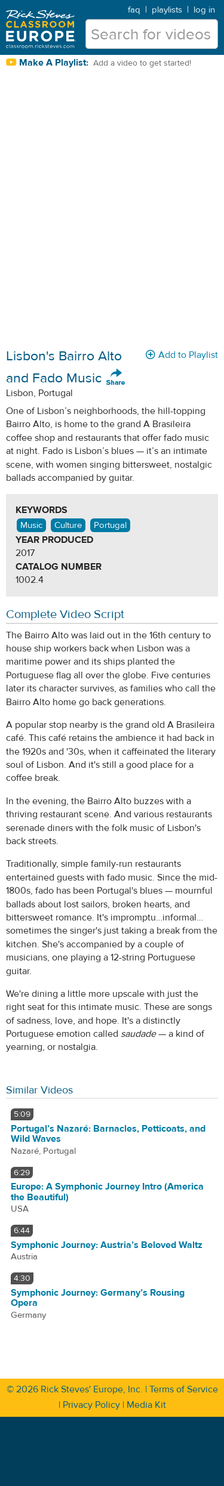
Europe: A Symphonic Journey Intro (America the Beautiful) (107, 1192)
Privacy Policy (91, 1405)
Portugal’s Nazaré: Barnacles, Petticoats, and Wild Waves (108, 1134)
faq (134, 10)
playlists (167, 10)
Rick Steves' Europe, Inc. (92, 1389)
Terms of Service (183, 1389)
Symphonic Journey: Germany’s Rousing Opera (98, 1298)
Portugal (110, 525)
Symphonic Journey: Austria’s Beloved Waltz (106, 1245)
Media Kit (146, 1405)
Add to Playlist (182, 355)
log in (204, 10)
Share (116, 378)
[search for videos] (151, 34)
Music (31, 525)
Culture (68, 525)
